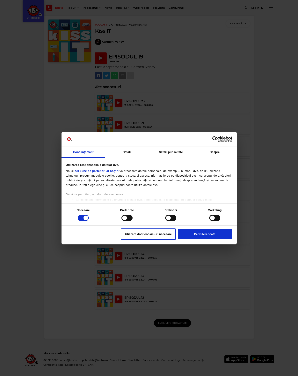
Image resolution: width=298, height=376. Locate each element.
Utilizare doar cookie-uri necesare (148, 234)
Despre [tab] (215, 152)
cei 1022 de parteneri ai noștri (97, 171)
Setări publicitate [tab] (171, 152)
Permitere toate (204, 234)
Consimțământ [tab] (83, 152)
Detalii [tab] (127, 152)
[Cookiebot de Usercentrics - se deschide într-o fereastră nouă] (215, 139)
